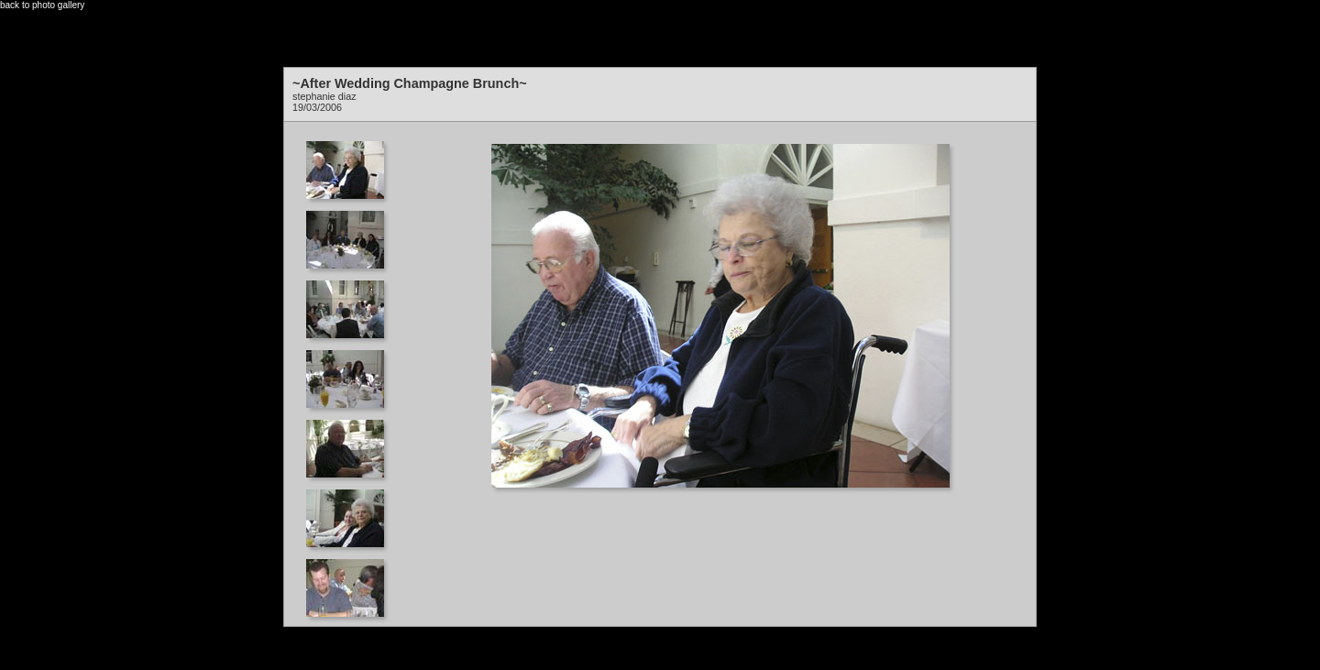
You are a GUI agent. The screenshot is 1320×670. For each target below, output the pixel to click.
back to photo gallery (42, 5)
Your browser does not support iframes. (350, 369)
